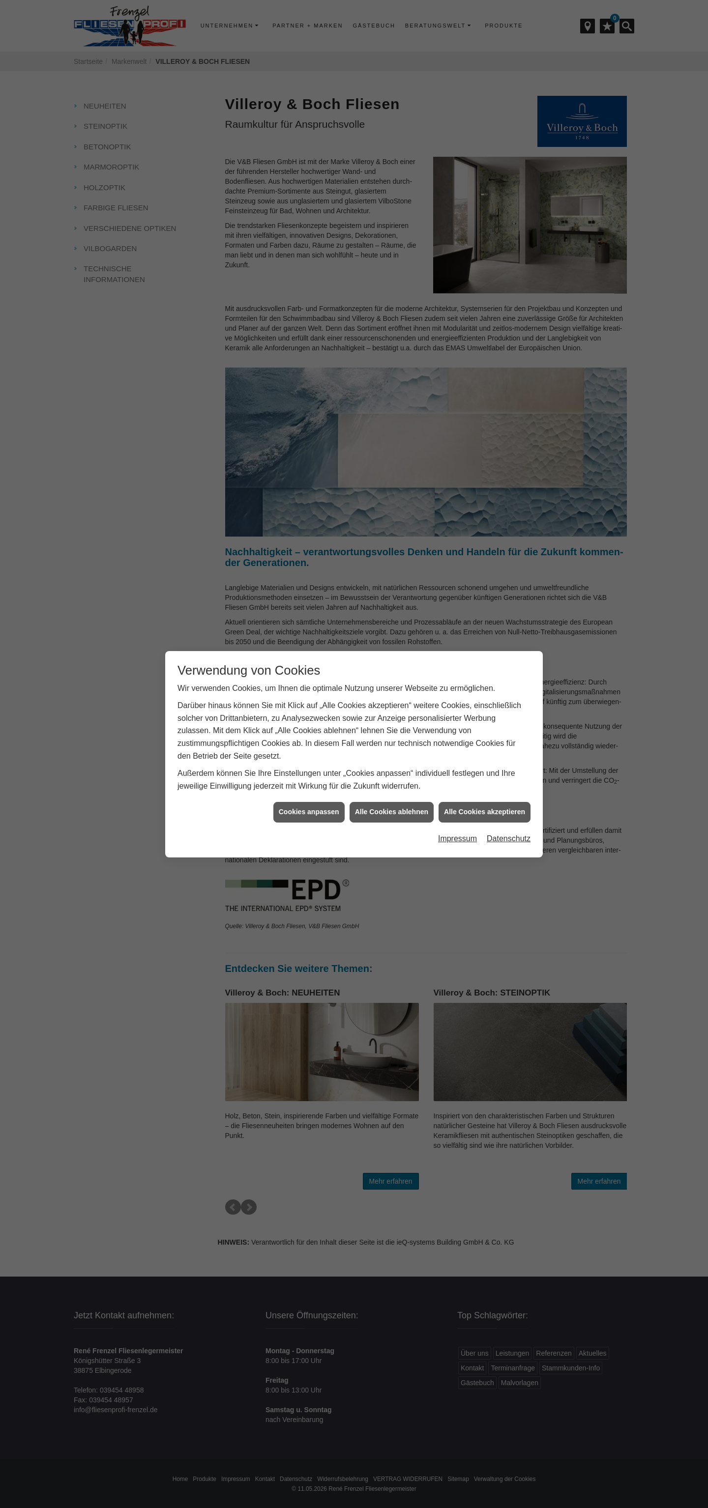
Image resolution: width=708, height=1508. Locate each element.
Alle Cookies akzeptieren (484, 789)
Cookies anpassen (309, 789)
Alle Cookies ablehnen (391, 789)
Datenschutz (509, 816)
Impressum (457, 816)
